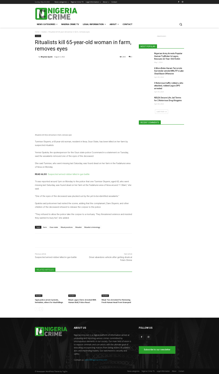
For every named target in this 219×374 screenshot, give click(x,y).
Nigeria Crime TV (148, 371)
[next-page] (41, 309)
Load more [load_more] (161, 111)
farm (45, 227)
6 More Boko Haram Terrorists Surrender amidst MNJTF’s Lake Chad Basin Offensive (169, 71)
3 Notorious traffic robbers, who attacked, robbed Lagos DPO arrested (168, 86)
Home (37, 32)
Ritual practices (67, 227)
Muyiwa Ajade (47, 57)
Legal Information (163, 371)
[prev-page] (36, 309)
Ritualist (78, 227)
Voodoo (44, 32)
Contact (181, 371)
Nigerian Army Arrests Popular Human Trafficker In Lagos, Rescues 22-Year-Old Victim (168, 56)
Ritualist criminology (92, 227)
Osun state (54, 227)
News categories (133, 371)
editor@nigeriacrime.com (96, 360)
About (174, 371)
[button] (180, 24)
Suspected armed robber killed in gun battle (69, 174)
